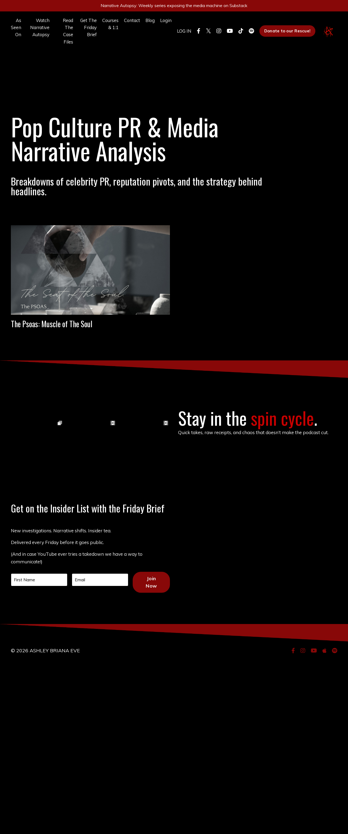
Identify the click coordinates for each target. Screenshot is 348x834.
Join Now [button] (155, 756)
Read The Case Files (61, 35)
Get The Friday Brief (80, 35)
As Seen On (16, 32)
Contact (124, 24)
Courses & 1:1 (102, 28)
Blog (144, 24)
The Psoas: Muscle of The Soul (90, 340)
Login (161, 24)
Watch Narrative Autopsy (38, 32)
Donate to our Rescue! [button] (286, 36)
